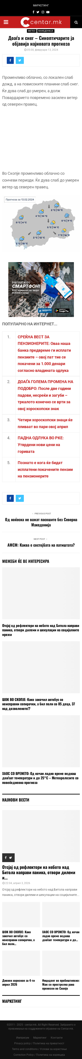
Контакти (57, 1037)
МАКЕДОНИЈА (45, 31)
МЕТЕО (31, 31)
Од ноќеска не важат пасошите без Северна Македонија (41, 522)
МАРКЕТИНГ (41, 5)
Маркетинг (40, 1037)
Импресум (22, 1037)
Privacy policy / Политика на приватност (39, 1043)
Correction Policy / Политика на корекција (39, 1054)
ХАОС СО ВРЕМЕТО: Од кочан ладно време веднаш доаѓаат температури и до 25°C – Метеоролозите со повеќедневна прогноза (40, 778)
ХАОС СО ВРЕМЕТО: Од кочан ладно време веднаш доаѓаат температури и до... (60, 935)
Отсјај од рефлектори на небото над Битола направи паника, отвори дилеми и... (38, 872)
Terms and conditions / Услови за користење (39, 1049)
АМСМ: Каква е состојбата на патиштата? (41, 545)
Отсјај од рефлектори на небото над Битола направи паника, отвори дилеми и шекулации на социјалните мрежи (40, 630)
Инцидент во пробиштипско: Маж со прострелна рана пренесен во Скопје (61, 984)
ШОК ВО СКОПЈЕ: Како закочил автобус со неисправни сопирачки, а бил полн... (18, 937)
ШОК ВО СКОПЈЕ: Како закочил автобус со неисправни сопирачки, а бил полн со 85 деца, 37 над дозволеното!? (38, 704)
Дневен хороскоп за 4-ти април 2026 (18, 982)
